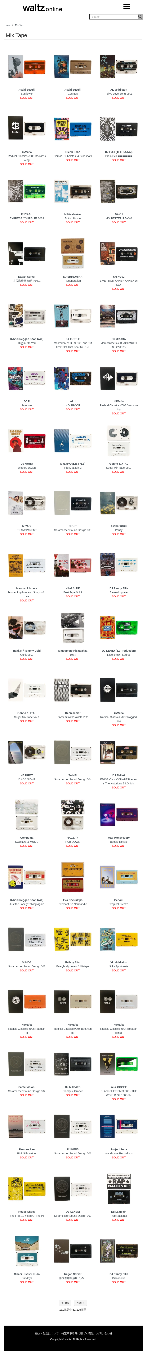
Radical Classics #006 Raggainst (26, 1028)
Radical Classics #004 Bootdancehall (118, 1028)
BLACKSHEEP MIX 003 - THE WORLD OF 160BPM (119, 1091)
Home (8, 25)
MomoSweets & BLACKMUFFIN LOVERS (118, 343)
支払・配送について (47, 1333)
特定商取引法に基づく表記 (77, 1333)
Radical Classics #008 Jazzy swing (119, 405)
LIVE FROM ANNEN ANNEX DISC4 (119, 280)
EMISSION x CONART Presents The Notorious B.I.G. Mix (118, 779)
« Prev (65, 1302)
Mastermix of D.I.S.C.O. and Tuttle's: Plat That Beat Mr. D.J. (73, 343)
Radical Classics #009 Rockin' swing (27, 156)
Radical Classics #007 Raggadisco (118, 717)
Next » (80, 1302)
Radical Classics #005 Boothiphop (73, 1028)
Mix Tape (19, 25)
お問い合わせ (104, 1333)
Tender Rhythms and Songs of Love (27, 592)
